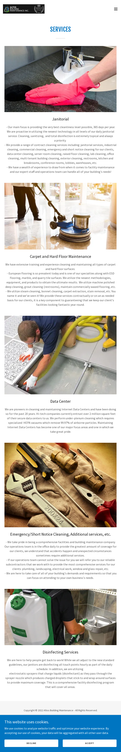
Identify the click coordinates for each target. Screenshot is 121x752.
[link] (24, 8)
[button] (116, 9)
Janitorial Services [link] (60, 732)
